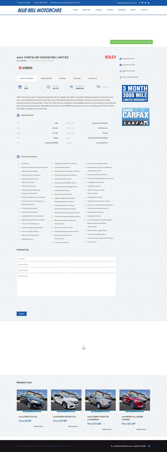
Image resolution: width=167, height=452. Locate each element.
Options (62, 78)
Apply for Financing (127, 71)
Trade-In (99, 10)
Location (77, 78)
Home (75, 10)
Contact (144, 10)
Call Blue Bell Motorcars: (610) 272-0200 (131, 42)
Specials (110, 10)
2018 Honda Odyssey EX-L (65, 417)
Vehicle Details (46, 78)
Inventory (86, 10)
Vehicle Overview (26, 78)
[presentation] (35, 305)
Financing (122, 10)
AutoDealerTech (60, 446)
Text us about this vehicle (129, 77)
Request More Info (127, 59)
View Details (39, 426)
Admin (69, 446)
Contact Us (92, 78)
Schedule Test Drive (127, 65)
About (133, 10)
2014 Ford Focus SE (28, 417)
